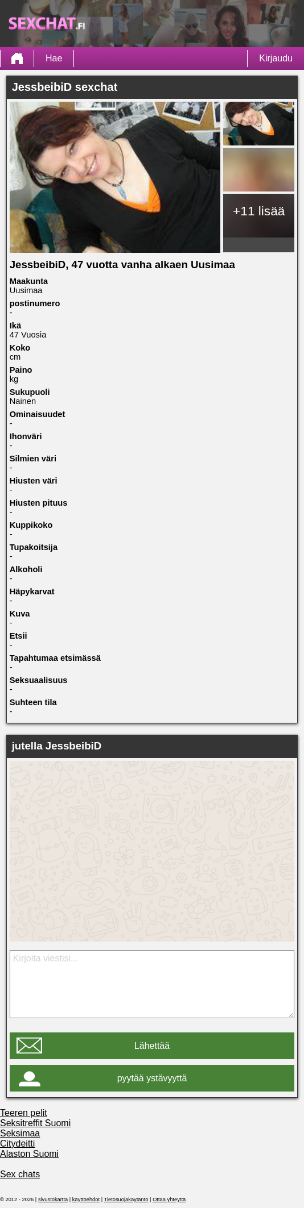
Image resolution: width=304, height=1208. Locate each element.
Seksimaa (20, 1133)
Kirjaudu (276, 58)
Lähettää (152, 1046)
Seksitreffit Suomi (35, 1123)
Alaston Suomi (29, 1154)
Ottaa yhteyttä (169, 1199)
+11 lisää (259, 210)
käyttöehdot (86, 1199)
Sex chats (20, 1174)
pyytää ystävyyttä (152, 1078)
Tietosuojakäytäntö (126, 1199)
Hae (54, 58)
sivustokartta (53, 1199)
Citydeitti (17, 1143)
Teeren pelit (23, 1113)
